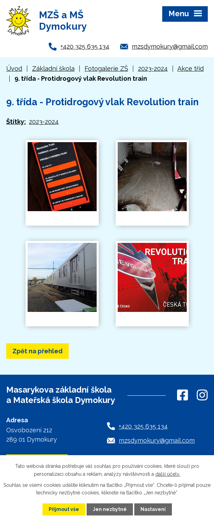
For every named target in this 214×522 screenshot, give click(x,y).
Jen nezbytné (110, 509)
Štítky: (16, 121)
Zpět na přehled (37, 351)
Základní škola (53, 68)
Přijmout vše (64, 509)
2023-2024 (153, 68)
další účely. (167, 473)
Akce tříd (190, 68)
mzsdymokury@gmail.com (170, 46)
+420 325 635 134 (84, 46)
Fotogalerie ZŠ (106, 68)
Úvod (14, 68)
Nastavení (153, 509)
